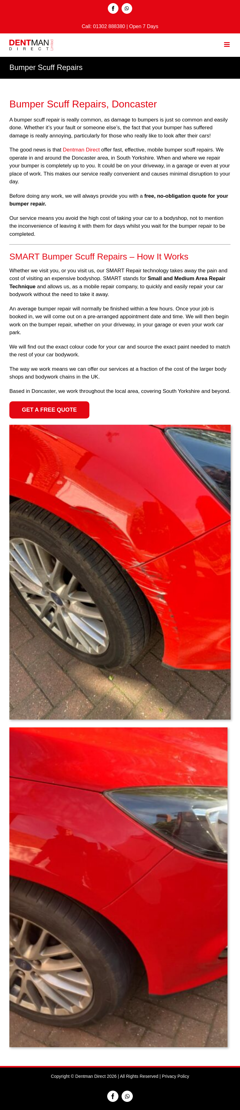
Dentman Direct (81, 150)
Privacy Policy (175, 1076)
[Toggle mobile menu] (227, 44)
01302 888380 (110, 26)
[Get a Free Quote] (49, 410)
